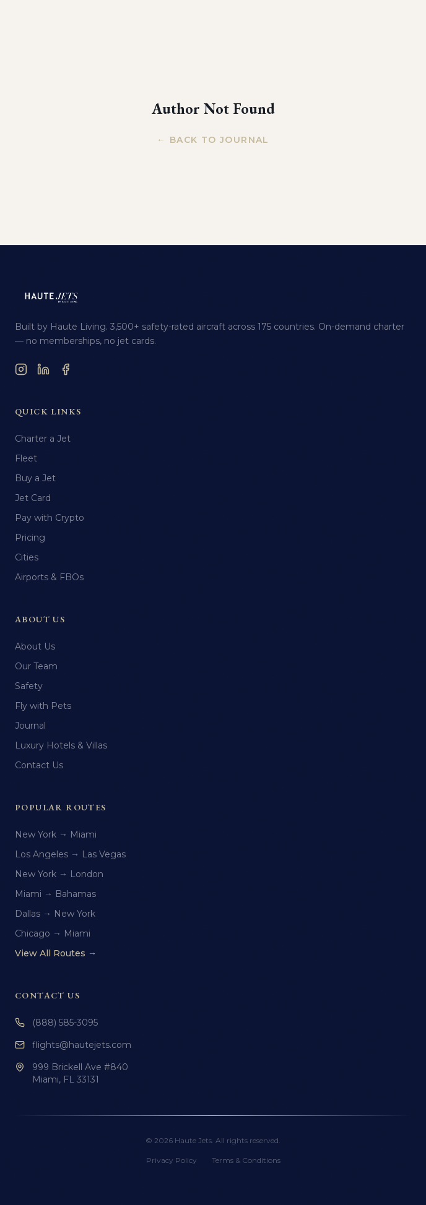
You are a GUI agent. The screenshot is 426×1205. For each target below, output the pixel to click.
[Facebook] (65, 369)
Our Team (36, 666)
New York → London (59, 874)
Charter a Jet (43, 438)
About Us (35, 646)
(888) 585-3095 (56, 1022)
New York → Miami (56, 834)
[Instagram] (21, 369)
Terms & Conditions (246, 1160)
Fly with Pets (43, 705)
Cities (26, 557)
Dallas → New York (55, 913)
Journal (30, 725)
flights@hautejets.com (73, 1044)
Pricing (30, 537)
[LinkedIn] (43, 369)
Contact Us (39, 765)
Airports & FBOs (49, 577)
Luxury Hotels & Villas (61, 745)
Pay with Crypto (49, 517)
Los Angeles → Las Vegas (70, 854)
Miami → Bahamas (55, 893)
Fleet (26, 458)
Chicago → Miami (52, 933)
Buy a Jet (35, 478)
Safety (29, 686)
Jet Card (33, 498)
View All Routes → (56, 953)
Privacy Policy (171, 1160)
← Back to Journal (213, 139)
